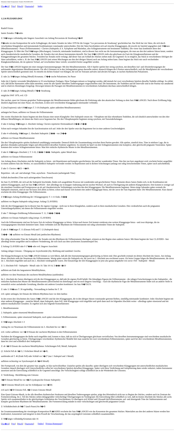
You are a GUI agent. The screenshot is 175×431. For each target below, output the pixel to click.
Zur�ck (5, 6)
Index (40, 6)
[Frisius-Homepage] (53, 424)
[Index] (41, 424)
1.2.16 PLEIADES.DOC (12, 18)
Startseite (29, 6)
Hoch (20, 6)
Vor (13, 6)
